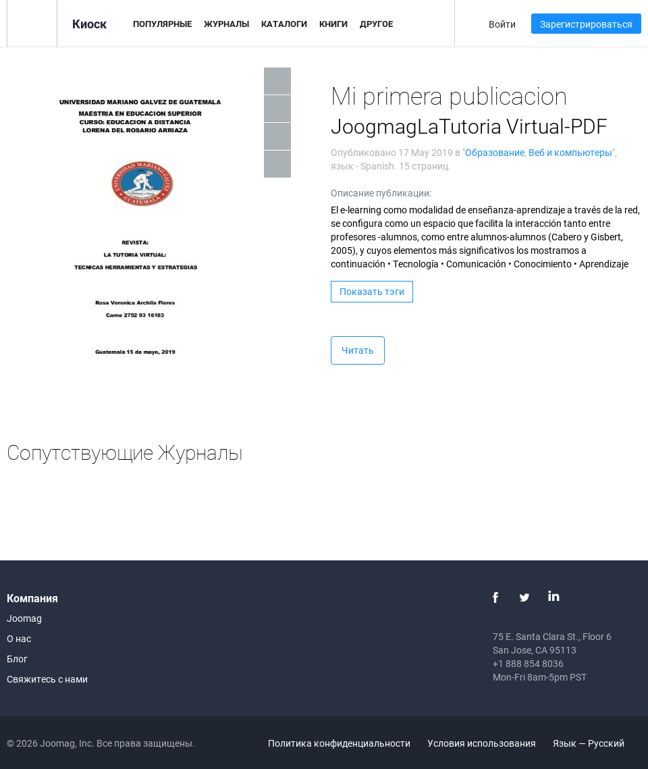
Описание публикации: (381, 192)
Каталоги (284, 24)
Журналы (226, 24)
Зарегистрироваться (586, 24)
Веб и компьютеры (570, 152)
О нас (19, 638)
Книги (333, 24)
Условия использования (481, 743)
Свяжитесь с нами (47, 678)
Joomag (24, 618)
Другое (376, 24)
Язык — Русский (596, 743)
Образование (494, 152)
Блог (17, 658)
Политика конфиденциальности (339, 743)
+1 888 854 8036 (528, 663)
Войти (502, 24)
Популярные (162, 24)
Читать (358, 350)
